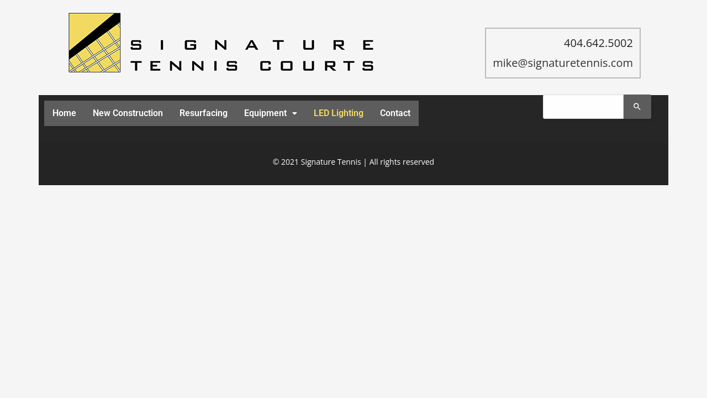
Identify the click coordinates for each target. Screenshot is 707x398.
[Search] (637, 107)
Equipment (270, 113)
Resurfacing (204, 113)
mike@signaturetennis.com (563, 62)
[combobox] (583, 107)
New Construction (128, 113)
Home (64, 113)
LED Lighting (338, 113)
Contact (395, 113)
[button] (270, 113)
